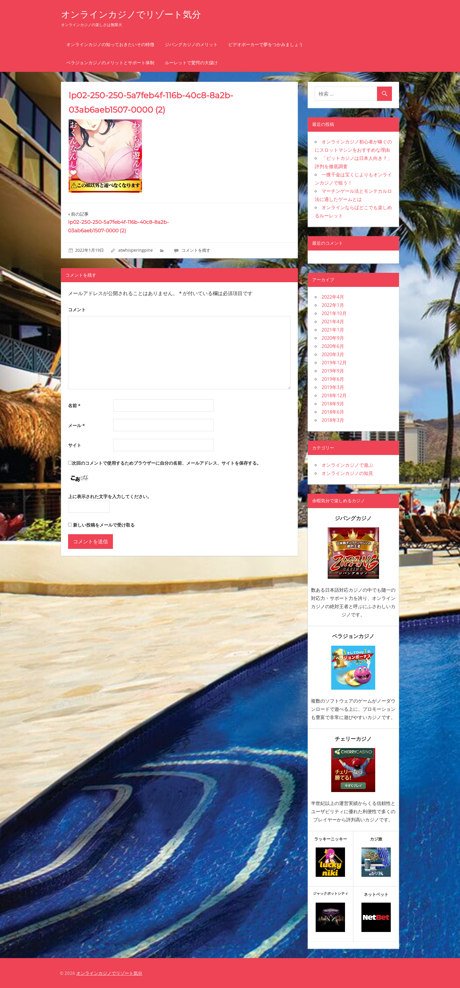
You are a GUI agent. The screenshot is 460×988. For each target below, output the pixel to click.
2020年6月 (333, 346)
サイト (74, 445)
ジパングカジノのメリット (191, 44)
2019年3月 (333, 387)
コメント (77, 309)
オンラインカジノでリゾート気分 (133, 14)
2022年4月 (333, 297)
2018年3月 (333, 420)
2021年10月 (334, 313)
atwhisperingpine (135, 250)
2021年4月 (333, 321)
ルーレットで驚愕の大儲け (191, 62)
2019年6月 (333, 379)
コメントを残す (196, 250)
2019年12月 (334, 362)
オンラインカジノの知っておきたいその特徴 (110, 44)
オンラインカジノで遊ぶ (347, 465)
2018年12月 (334, 395)
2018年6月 (333, 412)
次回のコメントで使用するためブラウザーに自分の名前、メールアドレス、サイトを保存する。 (166, 463)
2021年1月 (333, 329)
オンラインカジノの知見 (347, 473)
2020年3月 (333, 354)
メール (76, 425)
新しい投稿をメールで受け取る (104, 525)
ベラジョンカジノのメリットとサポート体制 (110, 62)
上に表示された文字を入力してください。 (110, 496)
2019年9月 (333, 371)
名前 (74, 405)
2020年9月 (333, 338)
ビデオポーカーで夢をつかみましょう (265, 44)
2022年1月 (333, 305)
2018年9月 (333, 403)
